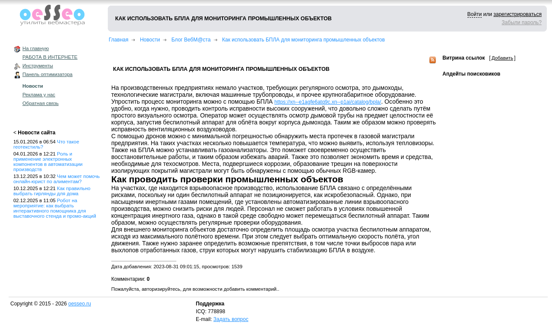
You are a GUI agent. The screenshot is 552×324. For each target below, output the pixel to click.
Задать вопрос (230, 319)
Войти (474, 14)
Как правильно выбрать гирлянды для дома (52, 191)
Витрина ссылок (463, 58)
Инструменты (37, 65)
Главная (119, 40)
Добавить (502, 57)
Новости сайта (36, 133)
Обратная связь (40, 103)
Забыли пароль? (522, 22)
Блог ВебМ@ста (191, 40)
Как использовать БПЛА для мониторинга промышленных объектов (303, 40)
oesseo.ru (79, 304)
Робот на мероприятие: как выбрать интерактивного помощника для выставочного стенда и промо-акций (54, 208)
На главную (35, 48)
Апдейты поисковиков (471, 74)
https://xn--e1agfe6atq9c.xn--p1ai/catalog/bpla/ (327, 102)
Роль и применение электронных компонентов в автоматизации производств (47, 161)
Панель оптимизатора (47, 74)
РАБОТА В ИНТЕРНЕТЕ (50, 57)
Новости (32, 86)
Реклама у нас (38, 94)
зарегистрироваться (517, 14)
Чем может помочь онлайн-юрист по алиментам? (56, 179)
